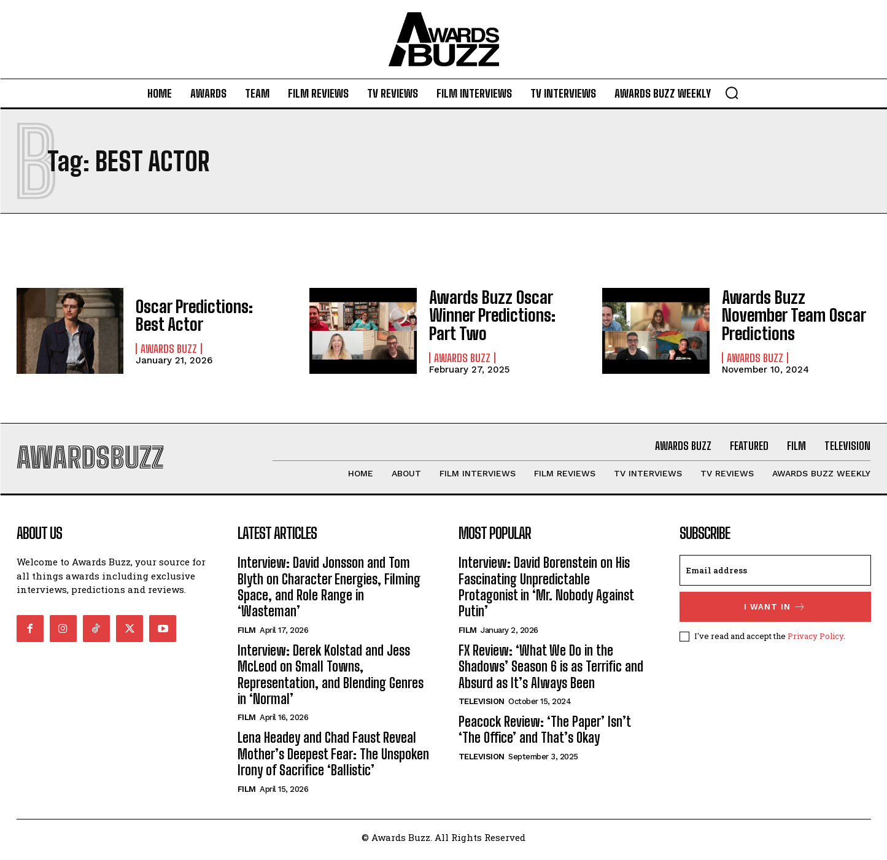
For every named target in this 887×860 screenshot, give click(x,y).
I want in (775, 612)
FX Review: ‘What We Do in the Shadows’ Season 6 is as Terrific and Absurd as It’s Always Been (551, 672)
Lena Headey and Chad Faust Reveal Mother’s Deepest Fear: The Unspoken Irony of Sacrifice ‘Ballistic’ (333, 759)
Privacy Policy (815, 641)
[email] (775, 575)
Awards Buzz (169, 346)
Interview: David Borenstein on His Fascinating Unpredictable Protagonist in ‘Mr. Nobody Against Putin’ (546, 592)
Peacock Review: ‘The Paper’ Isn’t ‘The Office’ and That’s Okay (545, 735)
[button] (731, 92)
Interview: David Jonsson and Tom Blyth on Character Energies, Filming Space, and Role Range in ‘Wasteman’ (329, 592)
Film (247, 635)
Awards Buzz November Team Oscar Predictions (790, 315)
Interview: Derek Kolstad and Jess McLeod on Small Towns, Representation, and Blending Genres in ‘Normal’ (331, 680)
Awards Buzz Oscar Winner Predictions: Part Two (499, 315)
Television (482, 706)
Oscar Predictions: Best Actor (202, 315)
